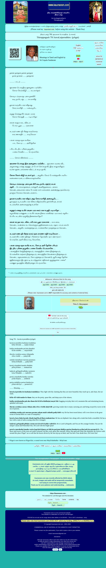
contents (71, 499)
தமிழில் (37, 446)
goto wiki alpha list (57, 290)
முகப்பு (39, 499)
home (64, 499)
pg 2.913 (46, 285)
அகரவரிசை (99, 45)
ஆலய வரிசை (99, 42)
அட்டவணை (48, 499)
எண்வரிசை (99, 48)
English (78, 45)
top (77, 499)
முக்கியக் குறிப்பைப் (70, 26)
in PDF (78, 51)
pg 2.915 (61, 285)
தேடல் (99, 51)
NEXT (81, 62)
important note (49, 29)
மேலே (57, 499)
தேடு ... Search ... (57, 505)
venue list (99, 56)
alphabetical (99, 59)
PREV (75, 62)
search (99, 64)
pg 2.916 (69, 285)
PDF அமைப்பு (78, 48)
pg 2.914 (54, 285)
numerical (99, 61)
